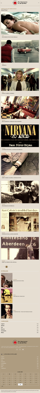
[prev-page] (2, 267)
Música (14, 310)
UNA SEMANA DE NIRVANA (8, 205)
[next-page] (11, 267)
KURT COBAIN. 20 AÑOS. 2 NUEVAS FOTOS (11, 177)
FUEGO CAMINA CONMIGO (8, 93)
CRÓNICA (4, 65)
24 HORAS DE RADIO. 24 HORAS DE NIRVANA (12, 149)
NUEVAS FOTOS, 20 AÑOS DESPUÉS (10, 234)
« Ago (2, 386)
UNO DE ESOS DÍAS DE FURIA (18, 280)
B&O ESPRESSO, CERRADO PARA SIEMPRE (12, 121)
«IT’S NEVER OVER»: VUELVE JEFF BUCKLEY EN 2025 (22, 311)
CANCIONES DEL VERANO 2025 (19, 296)
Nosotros (15, 279)
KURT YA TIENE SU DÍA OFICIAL (9, 262)
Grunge (3, 120)
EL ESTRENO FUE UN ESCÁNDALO (9, 37)
